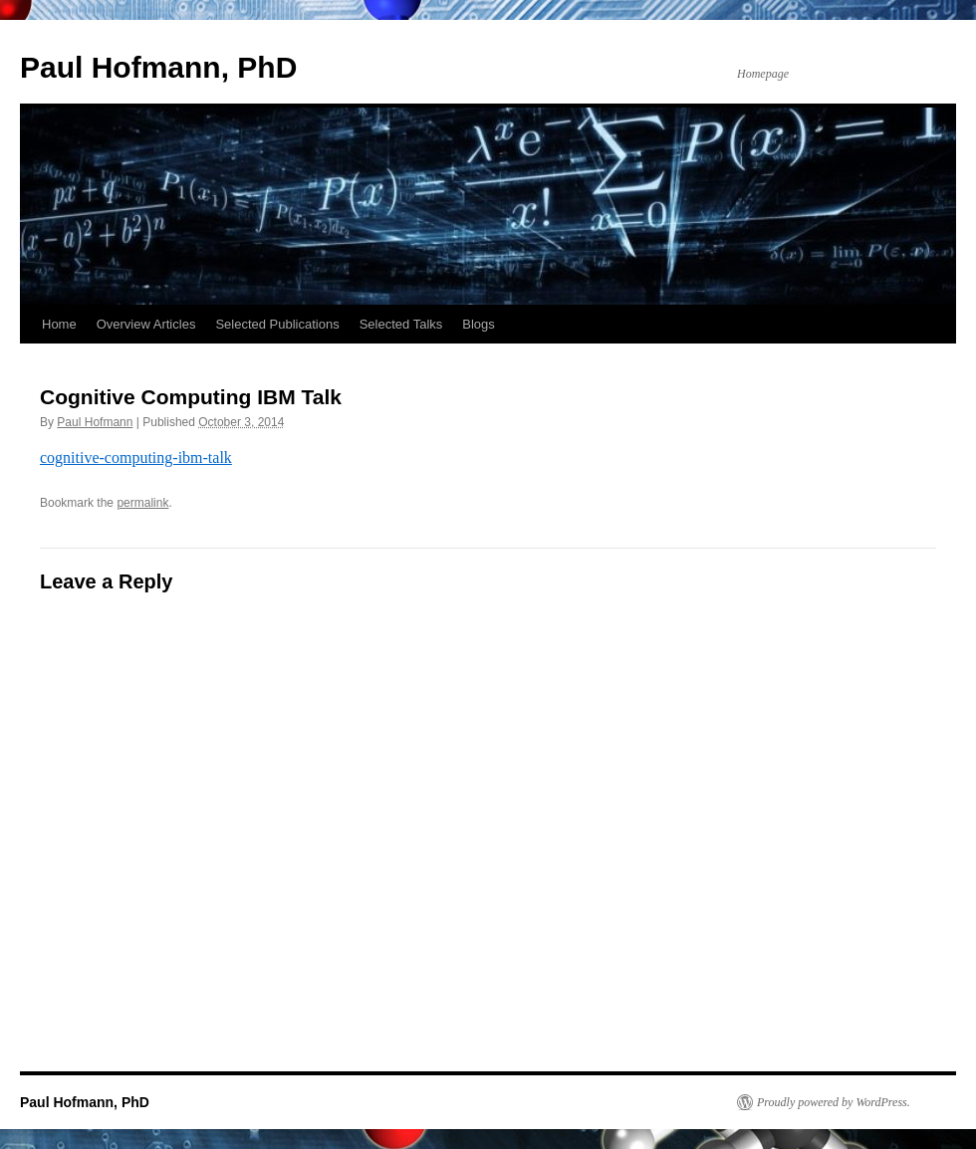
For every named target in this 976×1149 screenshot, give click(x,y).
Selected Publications (277, 324)
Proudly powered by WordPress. (833, 1102)
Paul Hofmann (94, 422)
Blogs (478, 324)
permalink (142, 503)
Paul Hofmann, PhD (158, 67)
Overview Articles (146, 324)
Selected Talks (401, 324)
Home (59, 324)
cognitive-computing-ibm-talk (136, 457)
